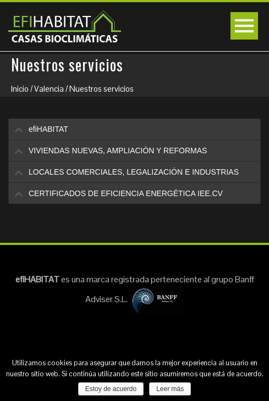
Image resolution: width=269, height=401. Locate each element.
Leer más (170, 389)
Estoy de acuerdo (110, 389)
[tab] (134, 129)
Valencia (49, 88)
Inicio (20, 88)
